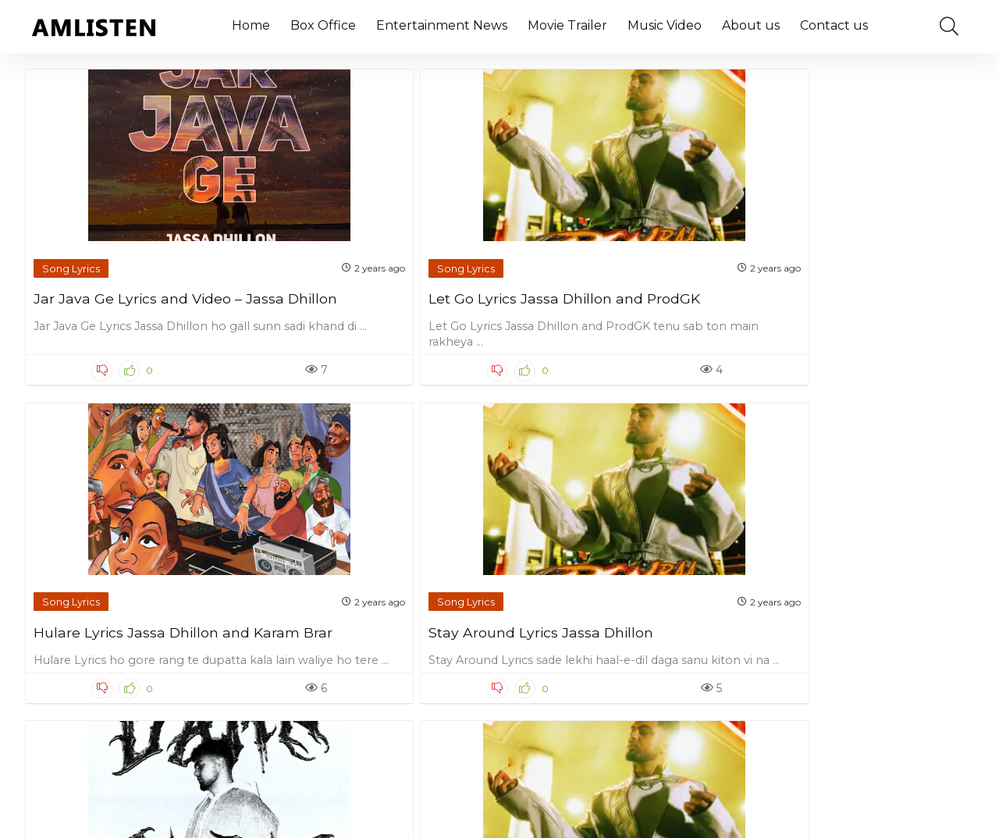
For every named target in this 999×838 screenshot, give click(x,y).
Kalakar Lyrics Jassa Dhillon (607, 606)
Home (251, 25)
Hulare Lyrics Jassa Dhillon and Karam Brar (604, 284)
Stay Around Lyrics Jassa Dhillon (837, 284)
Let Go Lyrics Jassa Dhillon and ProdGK (365, 284)
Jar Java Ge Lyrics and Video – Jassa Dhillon (138, 284)
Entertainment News (441, 25)
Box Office (323, 25)
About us (751, 25)
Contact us (834, 25)
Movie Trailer (567, 25)
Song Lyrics (72, 246)
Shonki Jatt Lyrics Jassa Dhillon (354, 614)
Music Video (664, 25)
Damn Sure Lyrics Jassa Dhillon (116, 614)
